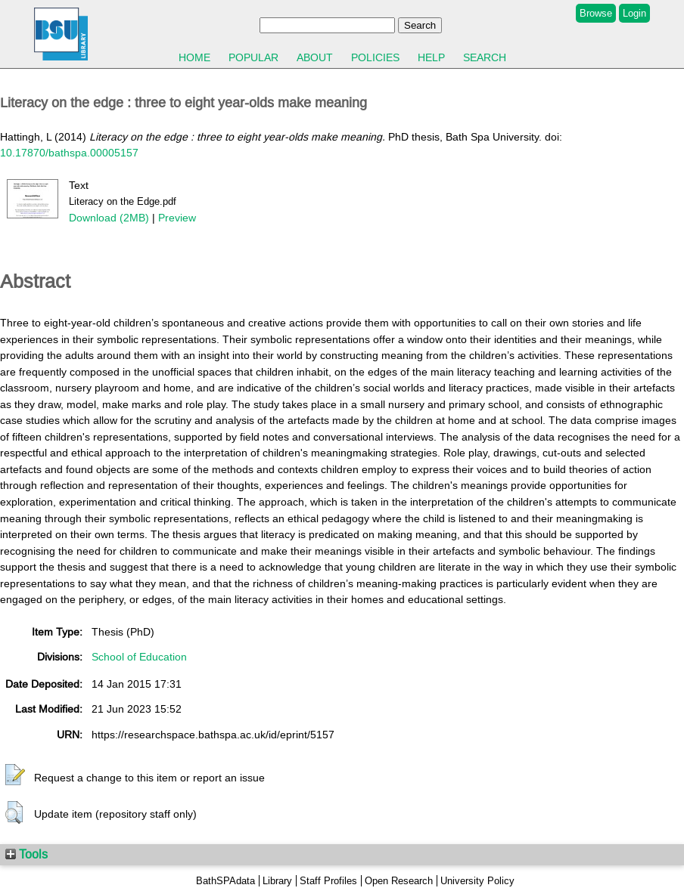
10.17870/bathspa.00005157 (69, 153)
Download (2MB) (109, 218)
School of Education (139, 657)
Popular (253, 57)
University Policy (477, 880)
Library (277, 880)
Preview (177, 218)
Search (484, 57)
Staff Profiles (328, 880)
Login (634, 13)
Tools (26, 854)
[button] (15, 775)
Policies (375, 57)
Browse (596, 13)
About (315, 57)
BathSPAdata (225, 880)
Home (194, 57)
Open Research (399, 880)
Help (431, 57)
